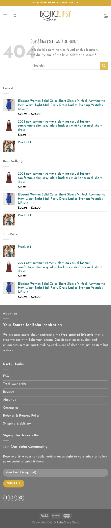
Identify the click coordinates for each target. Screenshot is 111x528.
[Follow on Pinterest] (21, 498)
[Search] (15, 16)
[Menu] (5, 16)
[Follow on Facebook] (6, 498)
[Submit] (104, 66)
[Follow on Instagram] (14, 498)
